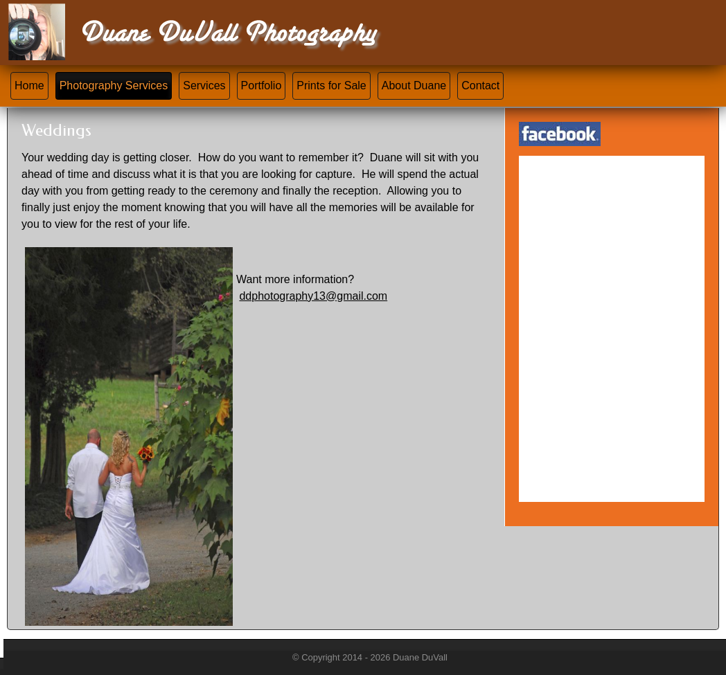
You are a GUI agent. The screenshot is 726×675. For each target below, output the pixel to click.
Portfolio (261, 85)
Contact (480, 85)
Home (29, 85)
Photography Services (114, 85)
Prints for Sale (331, 85)
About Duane (414, 85)
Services (204, 85)
